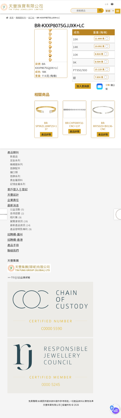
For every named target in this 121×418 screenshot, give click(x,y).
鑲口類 (14, 172)
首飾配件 (15, 168)
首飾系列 (15, 176)
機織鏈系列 (21, 17)
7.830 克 (101, 77)
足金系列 (15, 160)
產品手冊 (13, 245)
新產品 (14, 156)
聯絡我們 (13, 250)
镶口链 (31, 17)
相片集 (14, 217)
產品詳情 (46, 134)
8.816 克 (101, 53)
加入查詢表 (83, 86)
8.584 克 (101, 61)
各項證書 (15, 213)
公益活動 (15, 209)
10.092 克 (102, 46)
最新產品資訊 (17, 225)
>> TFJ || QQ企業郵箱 (19, 277)
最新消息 (13, 205)
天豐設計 (13, 194)
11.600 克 (102, 38)
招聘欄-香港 (15, 240)
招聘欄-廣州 (15, 234)
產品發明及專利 (19, 229)
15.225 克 (102, 69)
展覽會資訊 (16, 221)
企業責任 (13, 200)
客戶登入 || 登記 (17, 189)
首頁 (11, 17)
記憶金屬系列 (17, 184)
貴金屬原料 (16, 180)
